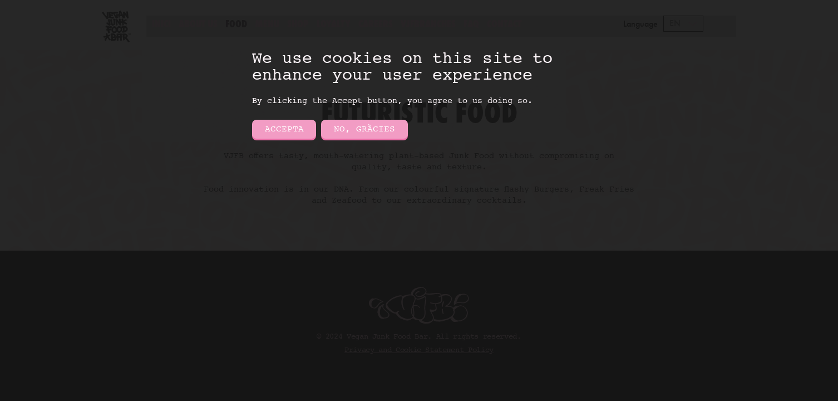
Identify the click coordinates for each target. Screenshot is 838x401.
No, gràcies (364, 129)
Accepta (284, 129)
